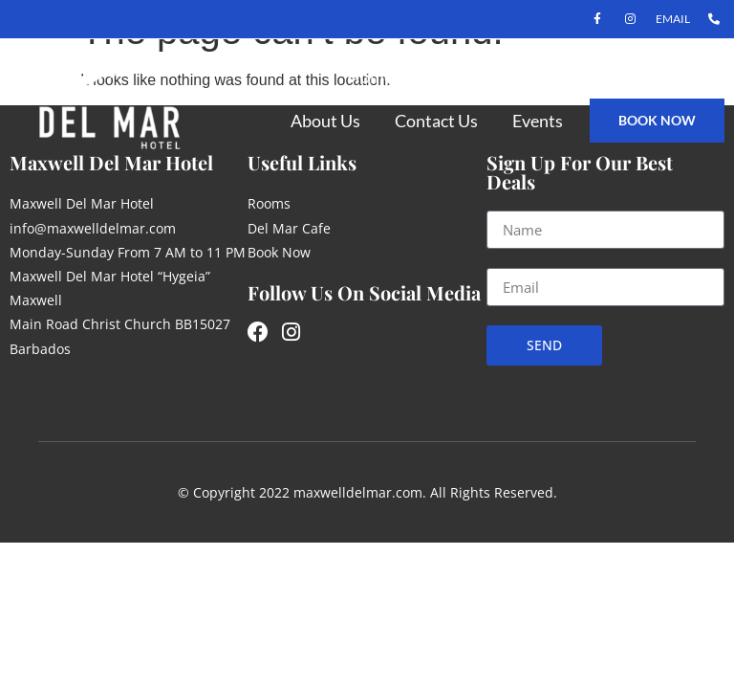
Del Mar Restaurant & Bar (610, 76)
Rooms (453, 76)
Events (537, 120)
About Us (325, 120)
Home (370, 76)
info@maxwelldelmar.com (93, 228)
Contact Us (436, 120)
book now (657, 120)
